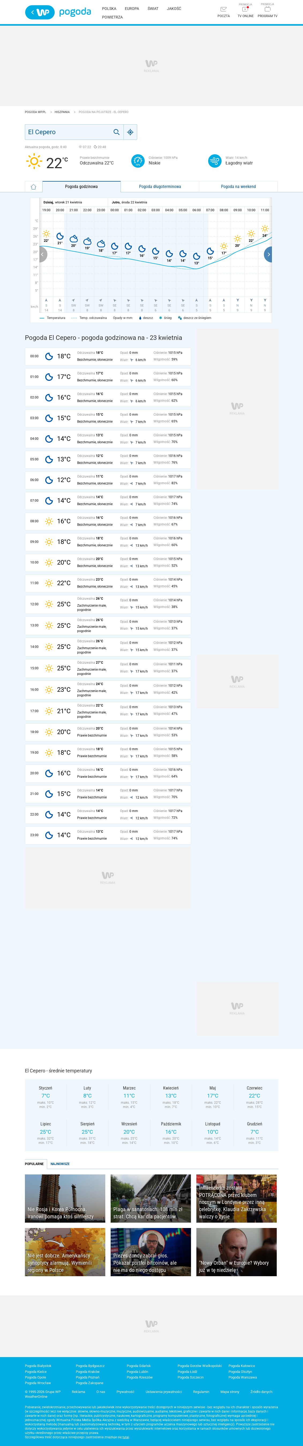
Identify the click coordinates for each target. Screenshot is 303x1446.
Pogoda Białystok (38, 1366)
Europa (132, 8)
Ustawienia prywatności (164, 1392)
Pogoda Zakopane (89, 1383)
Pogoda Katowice (242, 1366)
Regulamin (201, 1392)
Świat (153, 8)
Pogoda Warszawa (243, 1377)
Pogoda (75, 12)
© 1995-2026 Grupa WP (43, 1392)
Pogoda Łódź (187, 1372)
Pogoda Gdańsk (139, 1366)
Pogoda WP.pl (36, 112)
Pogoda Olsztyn (240, 1372)
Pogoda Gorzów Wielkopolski (200, 1366)
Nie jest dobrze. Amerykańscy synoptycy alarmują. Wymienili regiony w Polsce (60, 1262)
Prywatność (125, 1392)
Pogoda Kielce (36, 1372)
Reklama (78, 1392)
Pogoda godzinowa (81, 186)
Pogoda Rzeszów (140, 1377)
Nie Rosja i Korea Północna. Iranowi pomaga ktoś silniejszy (60, 1213)
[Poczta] (223, 12)
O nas (100, 1392)
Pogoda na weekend (238, 186)
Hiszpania (62, 112)
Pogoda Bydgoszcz (90, 1366)
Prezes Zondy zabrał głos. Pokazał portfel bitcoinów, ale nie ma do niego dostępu (145, 1262)
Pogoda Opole (35, 1377)
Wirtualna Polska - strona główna (40, 12)
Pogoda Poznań (87, 1377)
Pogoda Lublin (137, 1372)
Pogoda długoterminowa (160, 186)
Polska (109, 8)
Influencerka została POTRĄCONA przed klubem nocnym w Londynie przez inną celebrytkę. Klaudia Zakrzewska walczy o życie (232, 1202)
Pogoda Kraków (88, 1372)
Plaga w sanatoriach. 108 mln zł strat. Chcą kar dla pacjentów (147, 1213)
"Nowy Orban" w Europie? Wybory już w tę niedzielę (234, 1266)
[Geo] (130, 132)
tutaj (125, 1437)
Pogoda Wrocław (38, 1383)
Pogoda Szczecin (191, 1377)
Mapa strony (229, 1392)
